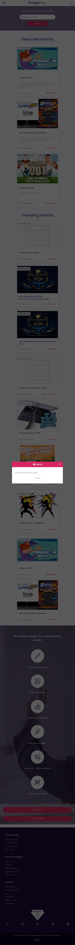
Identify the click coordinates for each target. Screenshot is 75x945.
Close (37, 478)
